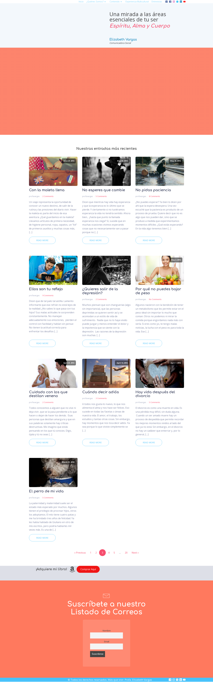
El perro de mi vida (46, 491)
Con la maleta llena (46, 190)
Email (106, 641)
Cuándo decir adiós (100, 392)
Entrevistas (157, 1)
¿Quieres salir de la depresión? (100, 291)
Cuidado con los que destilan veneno (48, 394)
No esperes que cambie (103, 190)
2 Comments (48, 196)
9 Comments (48, 295)
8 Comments (154, 196)
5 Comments (101, 196)
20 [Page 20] (126, 552)
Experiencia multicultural (137, 1)
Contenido (116, 1)
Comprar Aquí (88, 569)
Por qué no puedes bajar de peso (158, 291)
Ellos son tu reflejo (46, 289)
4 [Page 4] (108, 552)
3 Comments (101, 398)
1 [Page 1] (90, 552)
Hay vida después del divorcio (155, 394)
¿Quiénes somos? (96, 1)
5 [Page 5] (114, 552)
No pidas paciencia (153, 190)
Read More (42, 240)
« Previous (80, 552)
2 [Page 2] (96, 552)
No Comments (155, 299)
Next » (135, 552)
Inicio (81, 1)
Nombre (107, 630)
